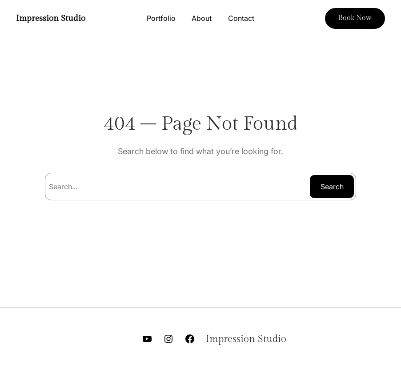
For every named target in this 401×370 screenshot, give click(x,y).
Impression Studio (50, 18)
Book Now (355, 18)
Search (332, 186)
